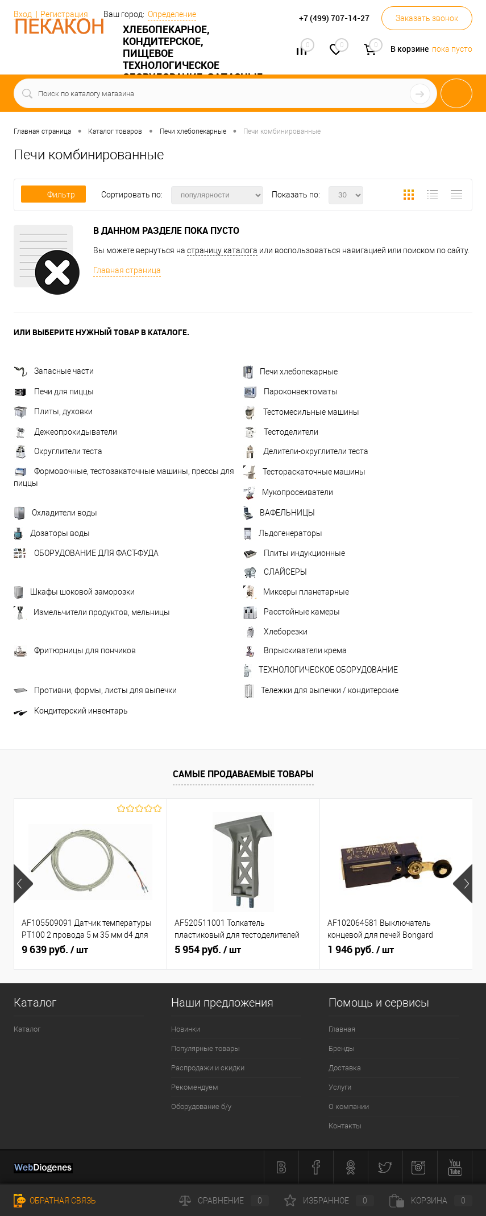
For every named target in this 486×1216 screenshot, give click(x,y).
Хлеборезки (275, 631)
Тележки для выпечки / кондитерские (320, 690)
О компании (349, 1106)
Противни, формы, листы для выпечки (95, 690)
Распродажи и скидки (207, 1068)
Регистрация (64, 14)
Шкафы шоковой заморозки (74, 591)
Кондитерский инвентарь (71, 710)
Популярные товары (205, 1048)
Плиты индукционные (294, 553)
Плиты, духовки (53, 411)
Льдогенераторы (282, 533)
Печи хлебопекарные (290, 371)
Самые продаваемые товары (243, 774)
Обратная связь (55, 1200)
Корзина (430, 1200)
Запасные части (54, 371)
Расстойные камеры (291, 611)
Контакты (345, 1126)
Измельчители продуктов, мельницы (92, 612)
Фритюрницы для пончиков (75, 650)
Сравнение (224, 1200)
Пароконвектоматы (290, 391)
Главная (342, 1029)
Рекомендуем (194, 1087)
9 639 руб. (55, 949)
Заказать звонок (427, 18)
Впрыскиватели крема (295, 650)
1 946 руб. (360, 949)
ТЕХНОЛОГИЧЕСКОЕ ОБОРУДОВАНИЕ (320, 669)
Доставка (345, 1068)
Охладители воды (55, 512)
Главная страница (127, 270)
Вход (23, 14)
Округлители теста (58, 451)
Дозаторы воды (52, 533)
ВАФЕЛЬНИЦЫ (279, 512)
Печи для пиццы (54, 391)
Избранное (329, 1200)
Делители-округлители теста (305, 451)
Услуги (340, 1087)
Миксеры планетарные (296, 591)
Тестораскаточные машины (304, 471)
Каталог (27, 1029)
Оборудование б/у (201, 1106)
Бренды (342, 1048)
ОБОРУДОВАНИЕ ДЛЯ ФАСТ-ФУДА (86, 553)
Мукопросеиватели (288, 492)
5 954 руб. (208, 949)
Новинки (185, 1029)
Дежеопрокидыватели (65, 431)
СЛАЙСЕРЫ (275, 571)
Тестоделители (280, 431)
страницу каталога (222, 250)
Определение (172, 14)
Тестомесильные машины (301, 412)
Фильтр (53, 194)
